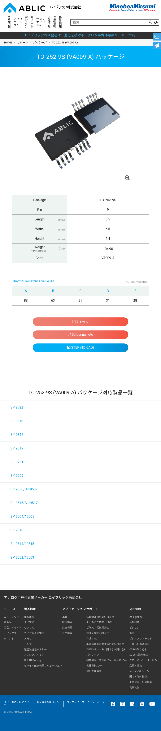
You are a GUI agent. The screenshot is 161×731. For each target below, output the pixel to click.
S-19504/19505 (22, 517)
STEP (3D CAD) (80, 348)
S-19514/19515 (22, 544)
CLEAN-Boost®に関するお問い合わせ (107, 649)
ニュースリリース (14, 617)
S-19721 (16, 462)
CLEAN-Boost (32, 660)
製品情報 (9, 22)
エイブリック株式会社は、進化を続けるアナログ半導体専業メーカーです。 (80, 35)
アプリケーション (17, 22)
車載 (64, 617)
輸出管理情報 (93, 671)
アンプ (28, 644)
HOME (8, 42)
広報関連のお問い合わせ (100, 617)
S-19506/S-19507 (24, 489)
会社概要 (134, 622)
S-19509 (16, 476)
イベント (9, 638)
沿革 (131, 633)
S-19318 (16, 421)
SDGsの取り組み (138, 654)
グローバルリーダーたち (143, 660)
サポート (32, 22)
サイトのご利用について (16, 704)
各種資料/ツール (95, 665)
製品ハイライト (13, 627)
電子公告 (134, 687)
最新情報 (60, 22)
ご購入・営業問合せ (97, 627)
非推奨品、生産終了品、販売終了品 (106, 660)
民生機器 (67, 633)
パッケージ (40, 42)
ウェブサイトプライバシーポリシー (85, 704)
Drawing (80, 322)
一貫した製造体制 (139, 644)
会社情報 (49, 22)
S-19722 (16, 407)
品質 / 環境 (135, 665)
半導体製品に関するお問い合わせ (105, 644)
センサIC (29, 627)
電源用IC (29, 617)
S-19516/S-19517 (24, 503)
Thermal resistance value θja (33, 281)
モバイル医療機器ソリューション (43, 665)
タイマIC (29, 622)
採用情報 (54, 22)
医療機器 (67, 622)
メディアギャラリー (140, 671)
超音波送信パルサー (35, 649)
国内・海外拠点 (138, 676)
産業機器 (67, 627)
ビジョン (134, 627)
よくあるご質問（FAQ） (100, 622)
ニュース (10, 609)
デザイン (26, 22)
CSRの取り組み (138, 649)
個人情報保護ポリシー (47, 704)
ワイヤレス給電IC (34, 633)
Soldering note (80, 335)
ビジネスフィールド (140, 638)
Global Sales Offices (97, 633)
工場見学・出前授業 (140, 682)
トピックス (10, 633)
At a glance (136, 617)
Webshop (91, 638)
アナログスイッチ (34, 654)
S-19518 (16, 530)
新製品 (8, 622)
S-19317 (16, 435)
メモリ (28, 638)
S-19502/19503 (22, 557)
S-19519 (16, 448)
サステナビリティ (40, 22)
